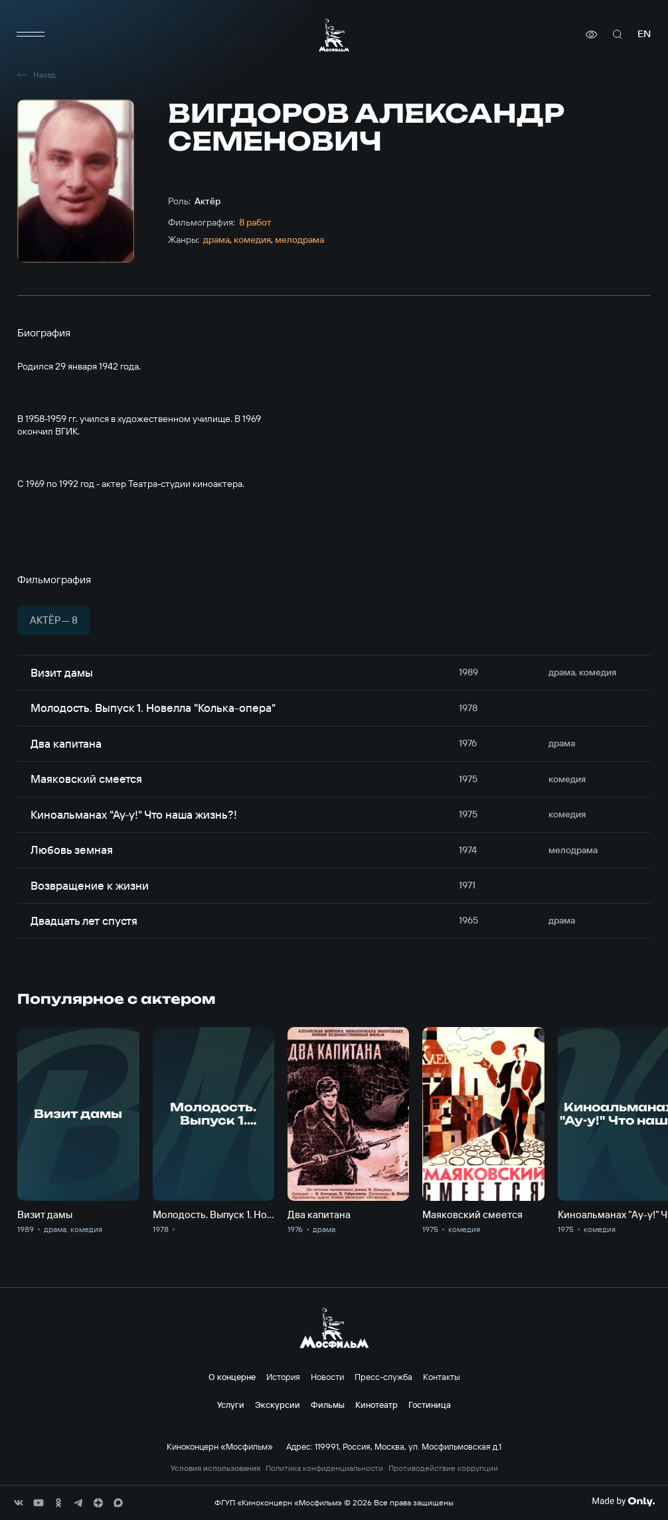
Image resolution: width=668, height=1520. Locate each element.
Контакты (441, 1376)
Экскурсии (277, 1404)
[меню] (30, 34)
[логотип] (334, 35)
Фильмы (328, 1404)
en (644, 34)
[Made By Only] (623, 1501)
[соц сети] (18, 1502)
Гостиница (429, 1404)
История (283, 1376)
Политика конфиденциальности (324, 1468)
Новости (327, 1376)
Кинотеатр (376, 1404)
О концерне (232, 1376)
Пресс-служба (383, 1376)
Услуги (230, 1404)
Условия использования (215, 1468)
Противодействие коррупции (443, 1468)
